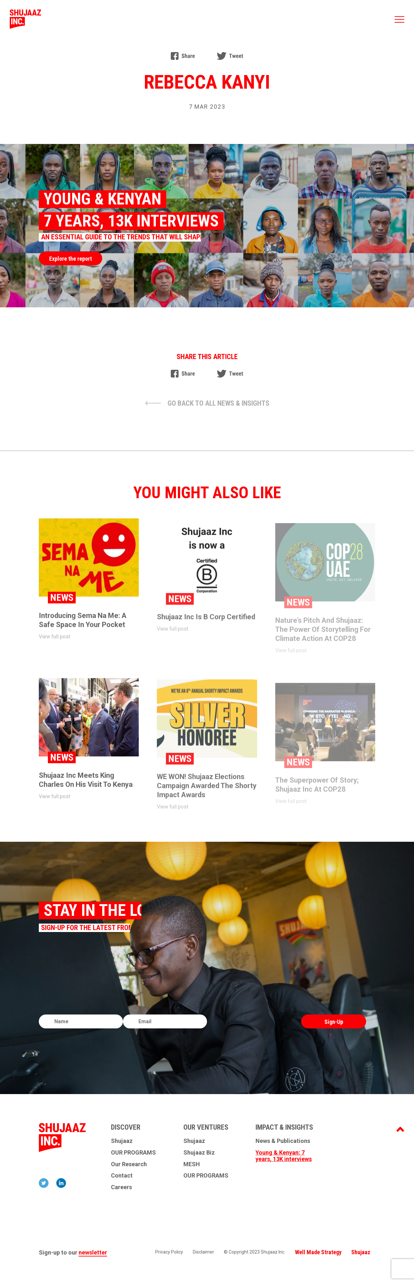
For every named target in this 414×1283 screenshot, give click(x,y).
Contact (122, 1175)
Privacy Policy (169, 1252)
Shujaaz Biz (199, 1152)
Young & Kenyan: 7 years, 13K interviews (284, 1155)
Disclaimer (203, 1252)
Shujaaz (122, 1141)
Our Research (129, 1164)
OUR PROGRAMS (133, 1152)
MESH (191, 1164)
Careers (121, 1187)
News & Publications (283, 1141)
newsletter (93, 1252)
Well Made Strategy (318, 1252)
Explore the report (70, 258)
